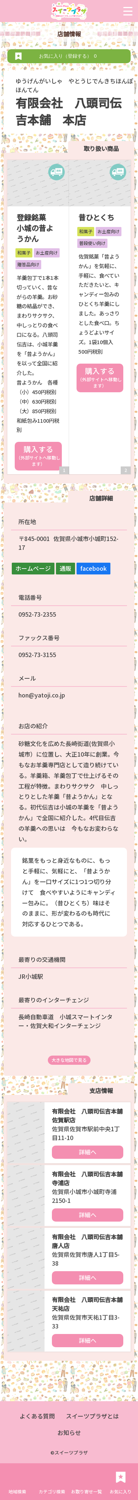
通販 (65, 568)
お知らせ (69, 1432)
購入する (38, 455)
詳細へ (87, 1151)
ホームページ (33, 568)
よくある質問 (37, 1415)
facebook (93, 568)
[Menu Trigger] (128, 11)
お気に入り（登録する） (69, 56)
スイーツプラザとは (92, 1415)
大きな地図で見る (69, 1060)
